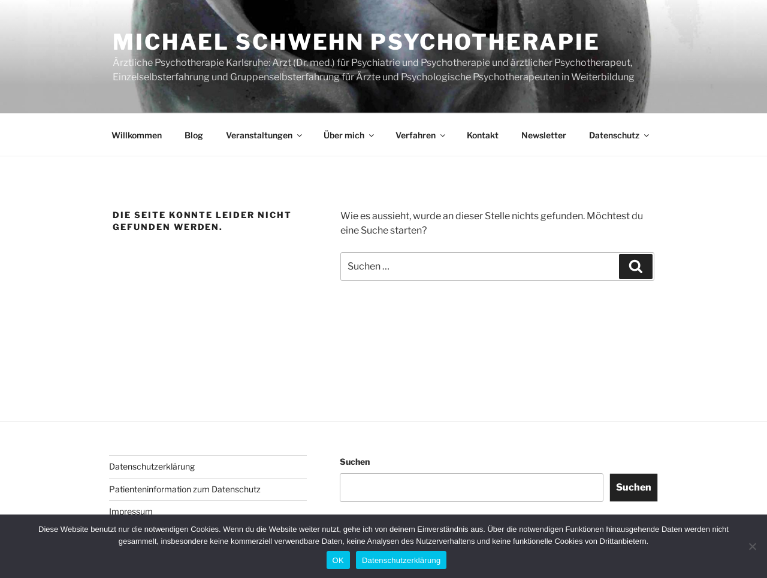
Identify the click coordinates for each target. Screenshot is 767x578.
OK (338, 560)
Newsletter (543, 135)
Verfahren (421, 135)
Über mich (350, 135)
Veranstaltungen (265, 135)
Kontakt (483, 135)
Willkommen (136, 135)
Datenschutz (620, 135)
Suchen (355, 461)
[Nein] (752, 546)
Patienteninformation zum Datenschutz (185, 489)
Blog (194, 135)
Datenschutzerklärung (152, 466)
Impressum (131, 511)
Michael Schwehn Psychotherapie (356, 42)
